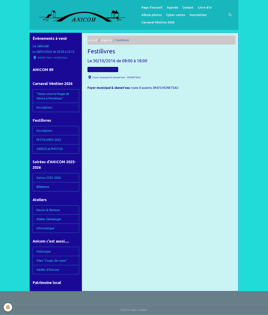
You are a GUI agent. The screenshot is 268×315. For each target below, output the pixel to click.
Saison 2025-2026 (48, 177)
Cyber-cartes (175, 15)
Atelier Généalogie (48, 219)
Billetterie (42, 186)
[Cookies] (8, 307)
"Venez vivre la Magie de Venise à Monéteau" (52, 96)
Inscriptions (198, 15)
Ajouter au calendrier (103, 69)
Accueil (92, 40)
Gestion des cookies (134, 309)
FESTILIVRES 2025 (48, 139)
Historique (43, 251)
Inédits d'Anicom (47, 269)
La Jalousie (41, 46)
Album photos (151, 15)
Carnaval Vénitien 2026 (157, 22)
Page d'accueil (151, 7)
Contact (188, 7)
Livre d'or (205, 7)
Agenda (172, 7)
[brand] (85, 15)
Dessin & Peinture (48, 210)
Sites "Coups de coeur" (51, 260)
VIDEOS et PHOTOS (49, 149)
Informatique (45, 228)
